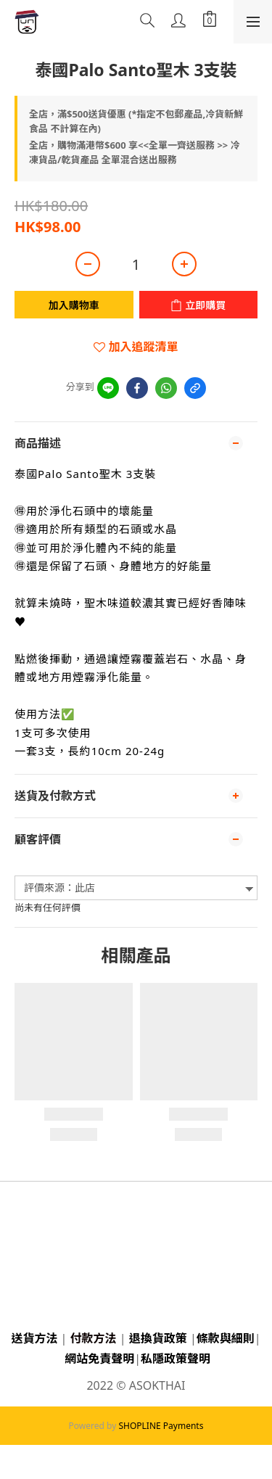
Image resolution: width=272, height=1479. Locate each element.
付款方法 (93, 1338)
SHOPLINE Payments (160, 1426)
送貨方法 (34, 1338)
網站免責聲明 (99, 1359)
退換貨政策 (158, 1338)
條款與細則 (226, 1338)
